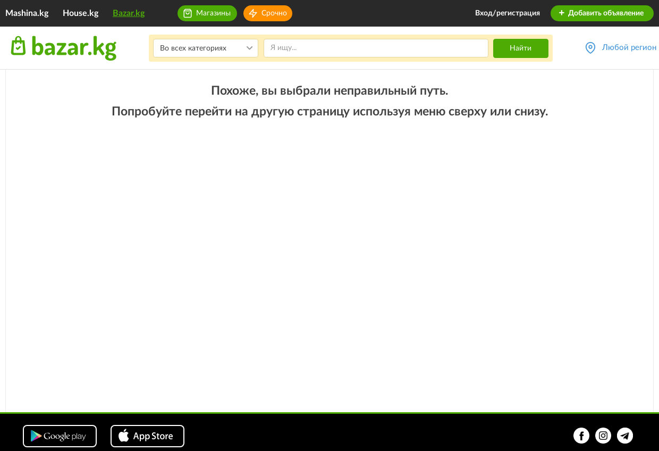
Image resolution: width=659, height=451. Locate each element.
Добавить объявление (601, 13)
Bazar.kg (129, 13)
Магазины (213, 13)
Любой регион (629, 48)
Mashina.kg (26, 13)
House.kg (80, 13)
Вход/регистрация (507, 13)
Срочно (274, 13)
